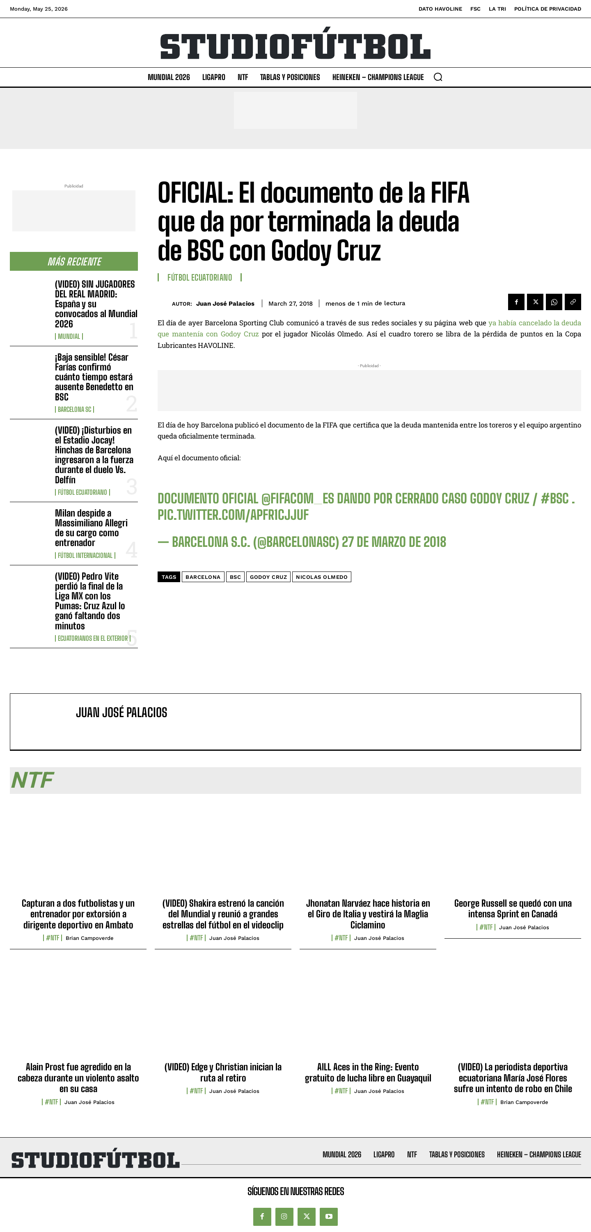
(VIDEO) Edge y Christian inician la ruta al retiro (223, 1072)
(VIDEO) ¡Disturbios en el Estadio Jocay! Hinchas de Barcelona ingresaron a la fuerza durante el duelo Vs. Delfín (94, 455)
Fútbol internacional (85, 555)
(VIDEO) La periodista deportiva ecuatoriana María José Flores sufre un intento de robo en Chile (513, 1077)
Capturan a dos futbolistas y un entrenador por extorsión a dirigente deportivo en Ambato (78, 914)
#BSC (555, 498)
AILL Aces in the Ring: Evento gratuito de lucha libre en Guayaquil (368, 1072)
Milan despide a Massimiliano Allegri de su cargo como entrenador (91, 528)
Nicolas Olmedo (322, 577)
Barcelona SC (74, 409)
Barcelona (203, 577)
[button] (438, 77)
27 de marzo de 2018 (394, 542)
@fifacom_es (297, 498)
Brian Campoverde (90, 938)
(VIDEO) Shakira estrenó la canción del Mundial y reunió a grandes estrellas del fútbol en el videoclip (223, 914)
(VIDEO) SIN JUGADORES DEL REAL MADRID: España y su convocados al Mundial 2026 (96, 304)
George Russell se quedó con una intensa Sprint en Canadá (513, 908)
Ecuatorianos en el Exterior (93, 638)
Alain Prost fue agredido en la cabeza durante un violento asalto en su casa (78, 1077)
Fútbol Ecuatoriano (82, 492)
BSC (235, 577)
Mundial (69, 336)
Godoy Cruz (268, 577)
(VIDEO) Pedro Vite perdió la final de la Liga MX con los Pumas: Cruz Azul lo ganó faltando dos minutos (90, 601)
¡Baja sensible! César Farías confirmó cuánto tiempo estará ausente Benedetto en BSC (94, 377)
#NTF (52, 938)
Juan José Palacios (225, 303)
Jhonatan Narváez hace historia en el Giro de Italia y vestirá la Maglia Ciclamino (368, 914)
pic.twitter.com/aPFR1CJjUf (233, 515)
